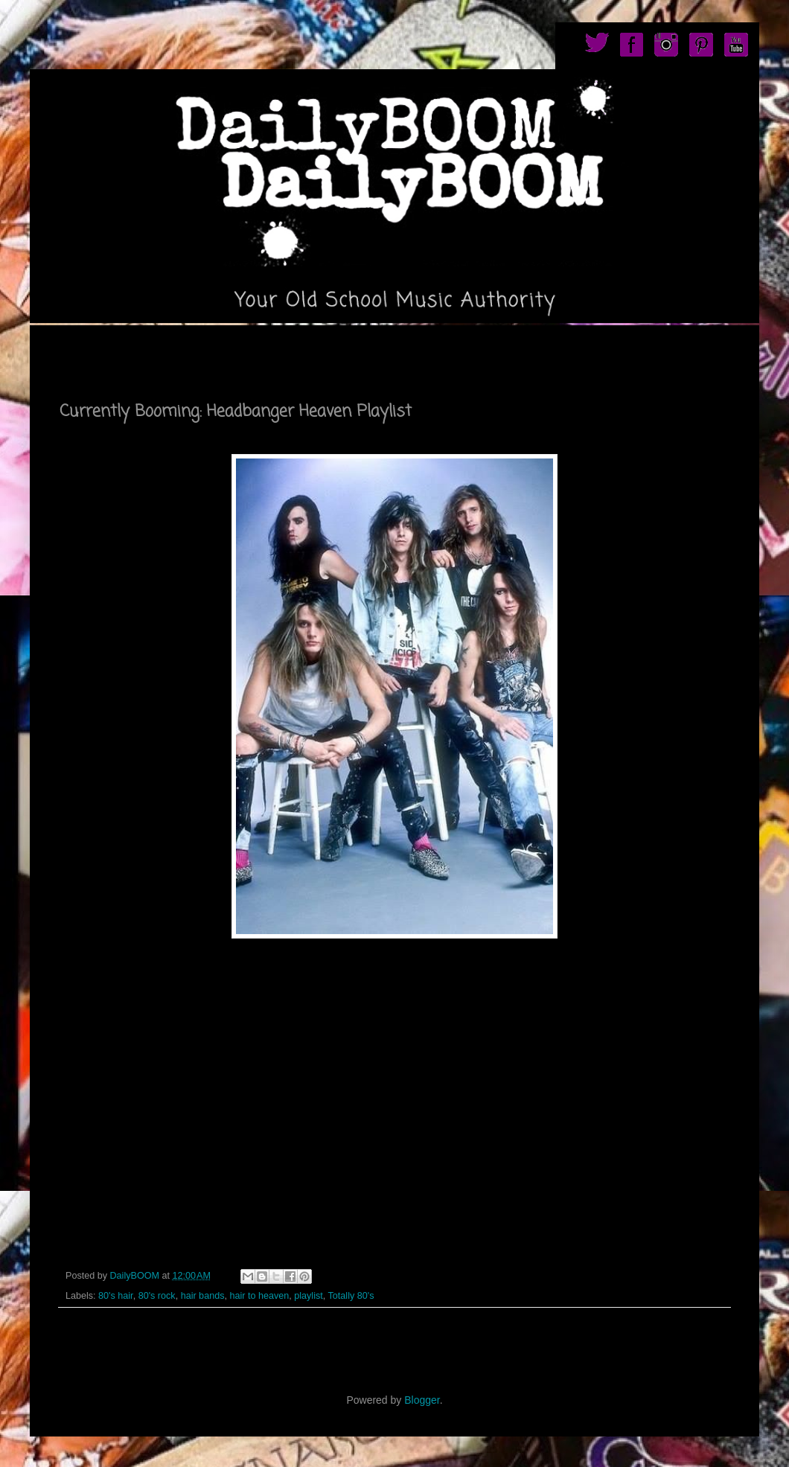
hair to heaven (259, 1296)
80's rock (157, 1296)
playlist (308, 1296)
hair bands (203, 1296)
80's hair (115, 1296)
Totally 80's (351, 1296)
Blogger (421, 1400)
